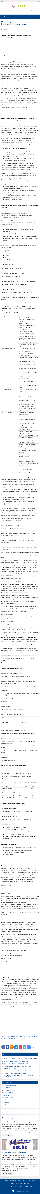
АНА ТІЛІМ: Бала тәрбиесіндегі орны (13, 1077)
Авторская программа (10, 1180)
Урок (19, 1180)
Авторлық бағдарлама (10, 1085)
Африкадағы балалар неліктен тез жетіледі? (15, 1073)
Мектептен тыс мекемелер (11, 1094)
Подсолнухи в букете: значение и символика (16, 1063)
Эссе (5, 1104)
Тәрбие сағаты (8, 1101)
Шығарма (6, 1102)
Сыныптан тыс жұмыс (9, 1099)
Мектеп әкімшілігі (8, 1092)
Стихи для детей (8, 1097)
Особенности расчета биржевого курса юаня (16, 1061)
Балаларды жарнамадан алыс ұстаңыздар (15, 1071)
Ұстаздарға (7, 1087)
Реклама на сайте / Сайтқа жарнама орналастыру (20, 1186)
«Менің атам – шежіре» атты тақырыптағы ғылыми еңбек (19, 1075)
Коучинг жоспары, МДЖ (10, 1090)
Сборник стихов (31, 1180)
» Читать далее (7, 1135)
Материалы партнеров (16, 1183)
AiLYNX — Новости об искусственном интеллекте (21, 1190)
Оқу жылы (6, 1095)
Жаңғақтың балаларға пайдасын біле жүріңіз (16, 1070)
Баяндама (5, 29)
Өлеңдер (6, 1106)
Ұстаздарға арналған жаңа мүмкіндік (13, 1065)
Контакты (26, 1183)
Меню (2, 1)
